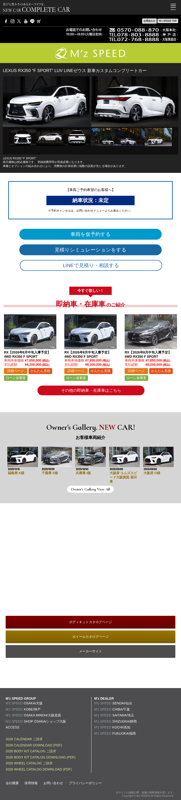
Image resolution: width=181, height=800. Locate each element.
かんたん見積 (40, 371)
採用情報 (31, 783)
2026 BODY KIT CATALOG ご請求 (31, 751)
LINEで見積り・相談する (91, 265)
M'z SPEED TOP (168, 21)
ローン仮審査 (16, 378)
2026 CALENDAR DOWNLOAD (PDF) (34, 745)
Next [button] (175, 134)
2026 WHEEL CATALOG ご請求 (29, 763)
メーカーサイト (90, 651)
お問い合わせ (53, 783)
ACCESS (12, 727)
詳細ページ (15, 371)
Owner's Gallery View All (90, 489)
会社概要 (12, 783)
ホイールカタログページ (90, 636)
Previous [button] (5, 134)
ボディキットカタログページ (90, 622)
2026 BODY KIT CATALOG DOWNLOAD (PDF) (40, 757)
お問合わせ (149, 21)
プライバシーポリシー (85, 783)
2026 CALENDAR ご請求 (24, 739)
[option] (22, 137)
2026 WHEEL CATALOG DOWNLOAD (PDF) (39, 769)
